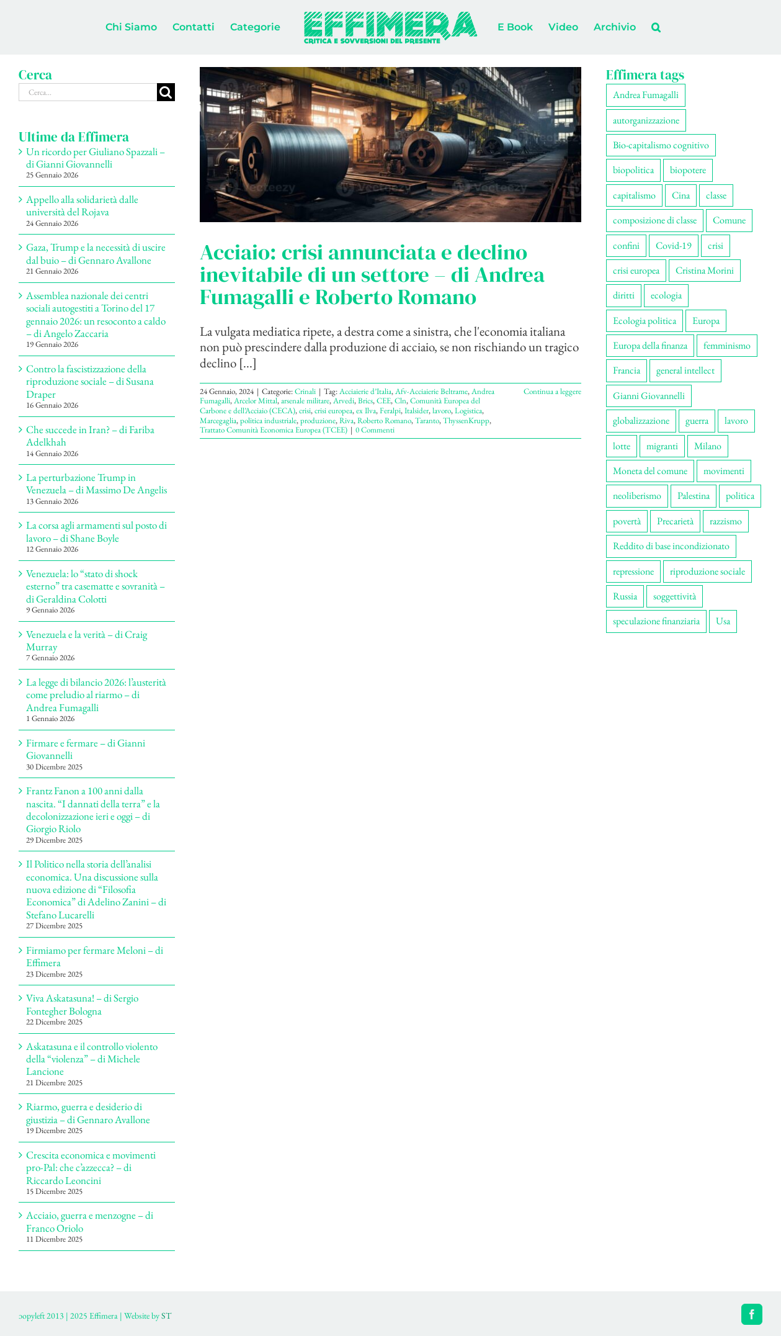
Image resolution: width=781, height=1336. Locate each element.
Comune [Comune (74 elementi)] (729, 219)
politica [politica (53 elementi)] (740, 495)
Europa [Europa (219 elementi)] (706, 320)
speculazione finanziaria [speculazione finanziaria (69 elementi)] (656, 620)
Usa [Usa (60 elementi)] (723, 620)
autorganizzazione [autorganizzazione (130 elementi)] (646, 120)
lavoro (441, 410)
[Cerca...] (88, 92)
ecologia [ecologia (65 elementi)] (666, 295)
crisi (305, 410)
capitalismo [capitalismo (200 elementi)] (634, 195)
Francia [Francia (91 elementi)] (626, 370)
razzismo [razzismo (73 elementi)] (726, 520)
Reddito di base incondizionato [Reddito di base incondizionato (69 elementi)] (671, 545)
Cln (400, 400)
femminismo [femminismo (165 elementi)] (727, 345)
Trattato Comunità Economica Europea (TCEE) (273, 429)
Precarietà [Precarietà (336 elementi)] (675, 520)
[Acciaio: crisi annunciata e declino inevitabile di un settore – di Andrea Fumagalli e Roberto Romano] (390, 144)
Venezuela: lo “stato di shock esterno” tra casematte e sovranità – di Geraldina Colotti (95, 586)
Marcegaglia (218, 420)
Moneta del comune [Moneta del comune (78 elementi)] (650, 470)
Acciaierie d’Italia (365, 391)
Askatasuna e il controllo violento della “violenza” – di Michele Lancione (92, 1058)
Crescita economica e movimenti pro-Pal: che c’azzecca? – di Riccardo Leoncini (91, 1167)
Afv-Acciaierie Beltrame (431, 391)
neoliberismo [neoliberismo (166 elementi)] (637, 495)
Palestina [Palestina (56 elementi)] (693, 495)
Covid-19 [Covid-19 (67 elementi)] (674, 245)
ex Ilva (366, 410)
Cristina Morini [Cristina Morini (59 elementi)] (705, 270)
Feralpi (390, 410)
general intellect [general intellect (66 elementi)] (685, 370)
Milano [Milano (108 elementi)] (707, 445)
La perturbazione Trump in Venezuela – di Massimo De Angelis (96, 483)
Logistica (468, 410)
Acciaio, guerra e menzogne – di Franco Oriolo (89, 1221)
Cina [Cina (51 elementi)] (681, 195)
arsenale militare (305, 400)
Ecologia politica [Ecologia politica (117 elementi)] (644, 320)
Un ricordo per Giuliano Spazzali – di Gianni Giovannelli (95, 158)
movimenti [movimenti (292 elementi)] (723, 470)
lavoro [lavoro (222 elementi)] (736, 420)
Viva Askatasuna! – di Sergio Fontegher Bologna (82, 1004)
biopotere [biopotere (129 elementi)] (688, 169)
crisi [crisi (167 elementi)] (715, 245)
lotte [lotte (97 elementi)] (621, 445)
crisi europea (333, 410)
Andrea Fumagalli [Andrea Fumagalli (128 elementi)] (646, 94)
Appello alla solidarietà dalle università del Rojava (82, 205)
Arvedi (343, 400)
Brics (365, 400)
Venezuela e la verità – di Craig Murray (86, 640)
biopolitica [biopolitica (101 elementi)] (633, 169)
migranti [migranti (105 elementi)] (662, 445)
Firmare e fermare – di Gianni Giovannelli (85, 749)
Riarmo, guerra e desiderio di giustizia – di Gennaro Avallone (88, 1113)
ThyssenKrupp (466, 420)
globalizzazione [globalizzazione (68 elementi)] (641, 420)
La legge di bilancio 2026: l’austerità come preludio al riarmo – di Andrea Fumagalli (96, 694)
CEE (384, 400)
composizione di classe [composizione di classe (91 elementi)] (655, 219)
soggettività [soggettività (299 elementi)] (674, 596)
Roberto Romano (384, 420)
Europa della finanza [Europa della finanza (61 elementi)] (650, 345)
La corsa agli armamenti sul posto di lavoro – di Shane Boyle (96, 531)
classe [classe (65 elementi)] (716, 195)
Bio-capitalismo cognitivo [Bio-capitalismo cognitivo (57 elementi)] (661, 144)
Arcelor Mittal (255, 400)
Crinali (305, 391)
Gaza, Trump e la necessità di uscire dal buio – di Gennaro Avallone (96, 253)
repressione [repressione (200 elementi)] (633, 571)
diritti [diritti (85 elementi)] (624, 295)
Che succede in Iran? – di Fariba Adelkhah (90, 436)
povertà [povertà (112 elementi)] (627, 520)
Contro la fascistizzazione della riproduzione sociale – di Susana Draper (90, 381)
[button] (656, 27)
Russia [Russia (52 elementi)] (625, 596)
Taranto (427, 420)
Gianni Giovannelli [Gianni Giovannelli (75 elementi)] (649, 395)
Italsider (416, 410)
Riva (346, 420)
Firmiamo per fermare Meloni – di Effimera (94, 956)
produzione (318, 420)
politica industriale (268, 420)
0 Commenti (375, 429)
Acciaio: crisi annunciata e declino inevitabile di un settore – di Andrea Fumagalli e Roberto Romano (372, 274)
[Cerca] (166, 92)
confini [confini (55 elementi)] (626, 245)
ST (166, 1315)
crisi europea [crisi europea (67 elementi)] (636, 270)
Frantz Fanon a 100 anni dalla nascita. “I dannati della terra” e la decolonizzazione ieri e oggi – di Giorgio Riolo (93, 809)
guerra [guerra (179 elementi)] (696, 420)
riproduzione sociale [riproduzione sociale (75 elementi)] (707, 571)
